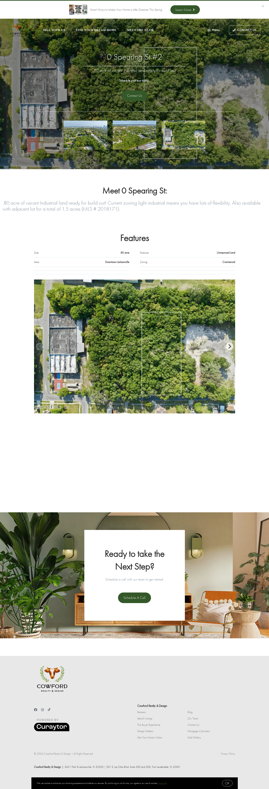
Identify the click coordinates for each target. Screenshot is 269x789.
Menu (213, 30)
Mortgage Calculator (199, 731)
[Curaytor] (51, 730)
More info (162, 783)
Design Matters (145, 731)
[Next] (229, 346)
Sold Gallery (194, 737)
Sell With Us (54, 30)
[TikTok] (49, 710)
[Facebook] (35, 710)
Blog (190, 712)
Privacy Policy (228, 754)
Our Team (193, 718)
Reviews (141, 712)
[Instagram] (42, 710)
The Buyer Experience (148, 725)
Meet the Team (140, 30)
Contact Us (193, 725)
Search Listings (144, 718)
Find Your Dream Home (96, 30)
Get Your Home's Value (149, 737)
